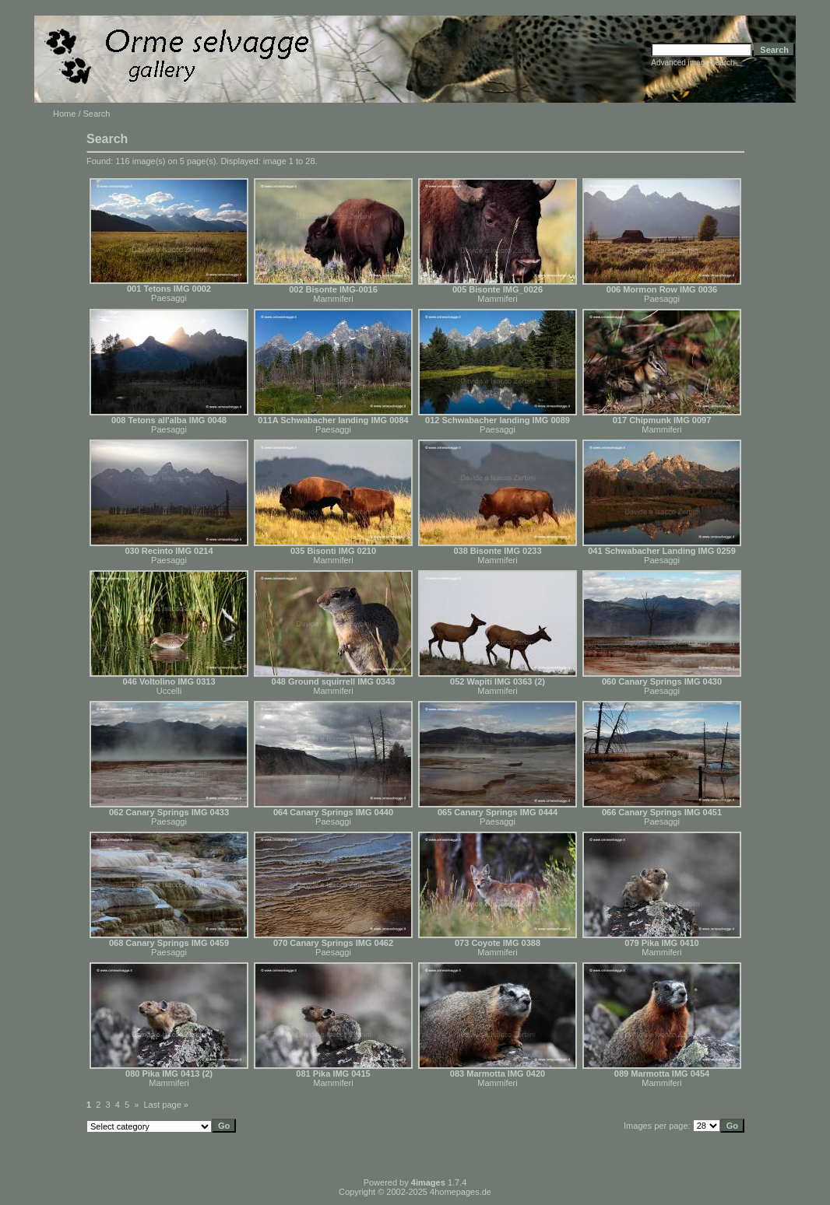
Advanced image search (692, 62)
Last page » (166, 1104)
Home (64, 113)
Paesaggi (169, 298)
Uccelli (169, 690)
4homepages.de (460, 1191)
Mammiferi (333, 298)
